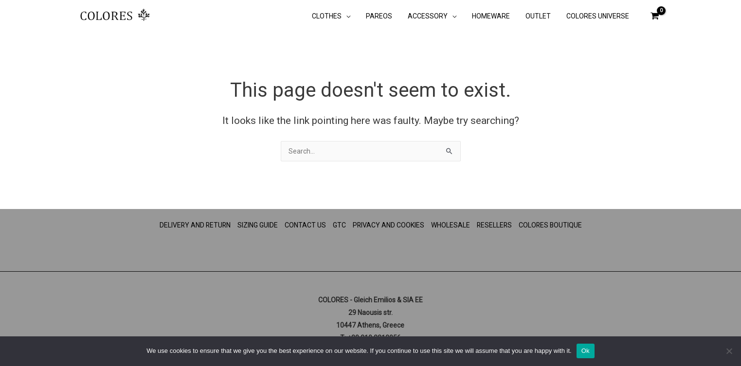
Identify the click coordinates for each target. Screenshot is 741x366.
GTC (338, 225)
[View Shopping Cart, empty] (654, 15)
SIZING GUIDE (257, 225)
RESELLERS (495, 225)
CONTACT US (304, 225)
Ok (585, 350)
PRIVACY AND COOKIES (388, 225)
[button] (356, 17)
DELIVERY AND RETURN (194, 225)
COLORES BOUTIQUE (552, 225)
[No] (729, 351)
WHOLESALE (450, 225)
